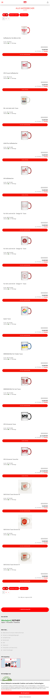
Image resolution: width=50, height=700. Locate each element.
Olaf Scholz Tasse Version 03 (11, 494)
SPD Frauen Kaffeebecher (10, 73)
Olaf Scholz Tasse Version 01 (11, 564)
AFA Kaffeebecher (8, 178)
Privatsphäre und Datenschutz (10, 647)
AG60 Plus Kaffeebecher (10, 143)
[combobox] (14, 14)
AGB (4, 642)
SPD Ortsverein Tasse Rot (10, 459)
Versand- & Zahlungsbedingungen (11, 635)
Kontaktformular (6, 637)
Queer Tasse (7, 319)
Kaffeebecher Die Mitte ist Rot (12, 38)
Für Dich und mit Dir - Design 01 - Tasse (14, 284)
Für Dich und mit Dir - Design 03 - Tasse (14, 213)
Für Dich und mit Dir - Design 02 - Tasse (14, 248)
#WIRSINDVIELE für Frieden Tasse (13, 354)
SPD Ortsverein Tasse (9, 424)
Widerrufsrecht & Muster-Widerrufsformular (13, 632)
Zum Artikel (25, 89)
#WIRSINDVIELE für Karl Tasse (12, 389)
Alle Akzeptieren (25, 693)
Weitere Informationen (25, 697)
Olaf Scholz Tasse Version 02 (11, 529)
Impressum (5, 645)
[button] (3, 14)
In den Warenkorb (25, 54)
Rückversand (6, 640)
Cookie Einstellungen (8, 650)
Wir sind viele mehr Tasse (10, 108)
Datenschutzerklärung (6, 690)
